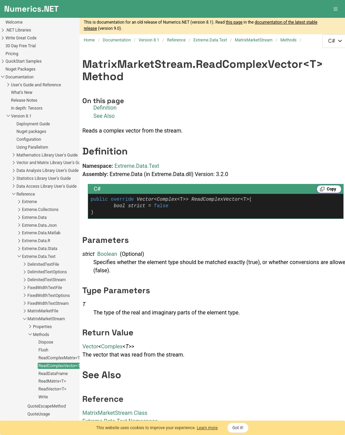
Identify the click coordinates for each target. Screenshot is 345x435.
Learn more (207, 427)
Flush (10, 225)
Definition (105, 107)
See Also (104, 116)
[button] (336, 9)
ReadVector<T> (19, 264)
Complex (112, 346)
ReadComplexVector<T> (27, 241)
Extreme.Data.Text (137, 166)
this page (234, 22)
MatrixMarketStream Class (114, 413)
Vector (90, 346)
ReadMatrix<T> (18, 256)
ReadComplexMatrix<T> (27, 233)
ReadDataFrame (19, 249)
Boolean (107, 254)
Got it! (238, 427)
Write (9, 272)
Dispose (12, 217)
